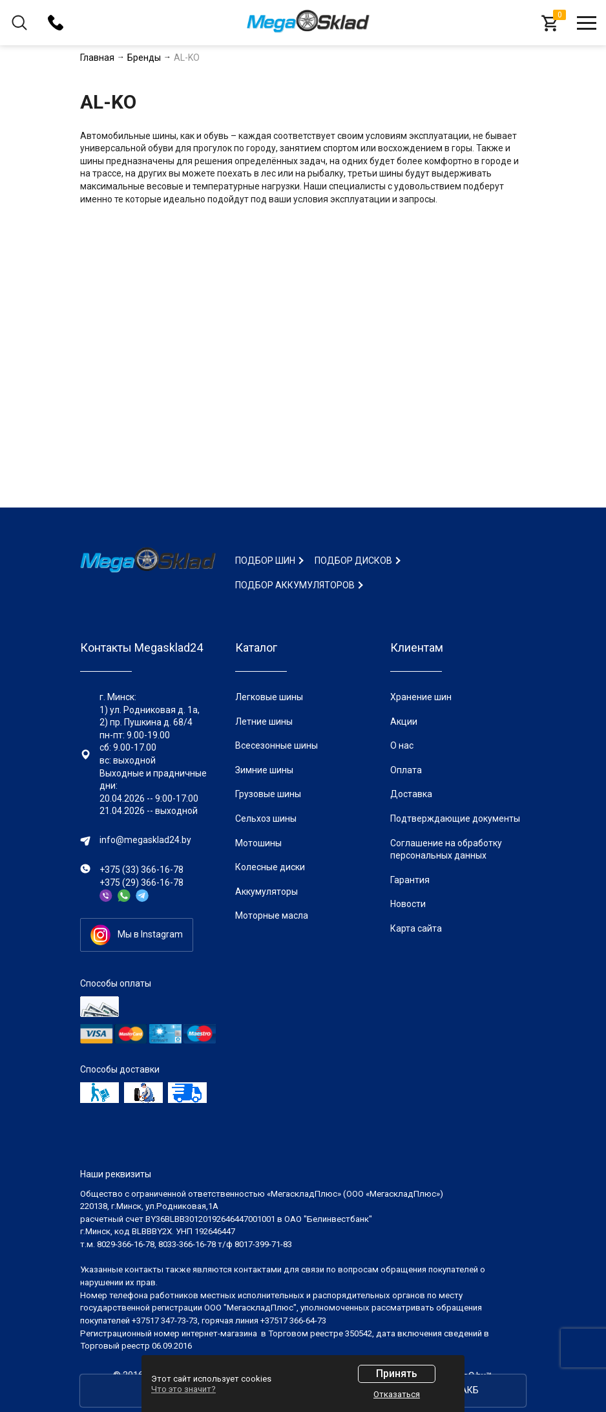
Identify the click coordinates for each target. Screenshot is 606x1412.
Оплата (406, 770)
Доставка (411, 794)
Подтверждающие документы (455, 818)
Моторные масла (271, 915)
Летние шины (264, 721)
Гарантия (410, 880)
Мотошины (258, 843)
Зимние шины (264, 770)
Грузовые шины (268, 794)
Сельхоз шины (266, 818)
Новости (408, 904)
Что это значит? (183, 1389)
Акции (403, 721)
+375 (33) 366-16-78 (141, 869)
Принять (396, 1373)
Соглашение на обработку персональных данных (446, 849)
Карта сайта (416, 928)
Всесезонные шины (276, 745)
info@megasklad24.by (145, 840)
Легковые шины (269, 697)
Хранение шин (421, 697)
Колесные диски (270, 867)
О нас (401, 745)
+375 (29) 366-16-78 (141, 882)
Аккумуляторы (266, 891)
